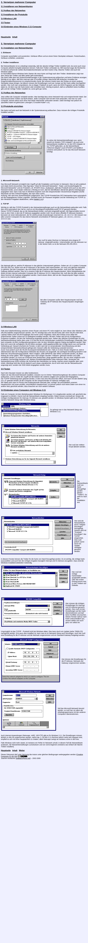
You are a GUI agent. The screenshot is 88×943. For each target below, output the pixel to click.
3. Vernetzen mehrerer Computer (18, 2)
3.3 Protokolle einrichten (12, 106)
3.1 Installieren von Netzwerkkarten (17, 6)
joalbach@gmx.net (23, 758)
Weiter (22, 750)
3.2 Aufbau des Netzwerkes (13, 11)
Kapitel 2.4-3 (38, 199)
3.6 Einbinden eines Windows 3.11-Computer (21, 27)
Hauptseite (6, 37)
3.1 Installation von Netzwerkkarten (17, 48)
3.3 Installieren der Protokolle (14, 15)
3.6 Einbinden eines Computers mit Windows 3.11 (23, 390)
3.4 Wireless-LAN (9, 19)
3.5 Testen (5, 23)
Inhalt (14, 37)
